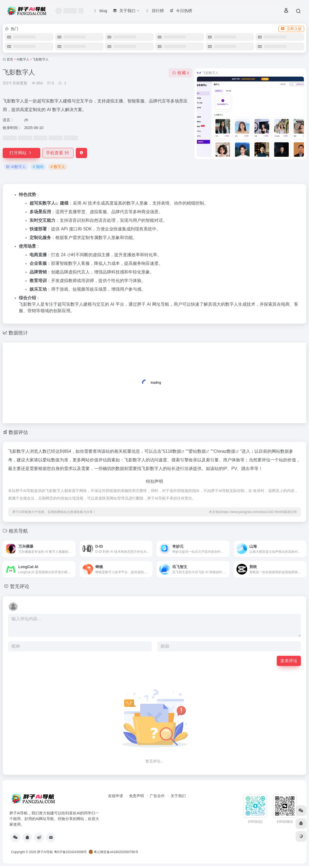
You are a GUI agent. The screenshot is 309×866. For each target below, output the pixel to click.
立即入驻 (291, 29)
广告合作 (157, 796)
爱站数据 (197, 451)
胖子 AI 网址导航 (153, 304)
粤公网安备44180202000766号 (113, 852)
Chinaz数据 (225, 451)
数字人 (48, 203)
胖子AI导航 (45, 852)
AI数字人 (23, 59)
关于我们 (178, 796)
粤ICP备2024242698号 (70, 852)
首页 (10, 59)
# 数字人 (58, 167)
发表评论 (288, 660)
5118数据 (172, 451)
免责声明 (136, 796)
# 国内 (38, 167)
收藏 (180, 72)
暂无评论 (19, 586)
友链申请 (115, 796)
